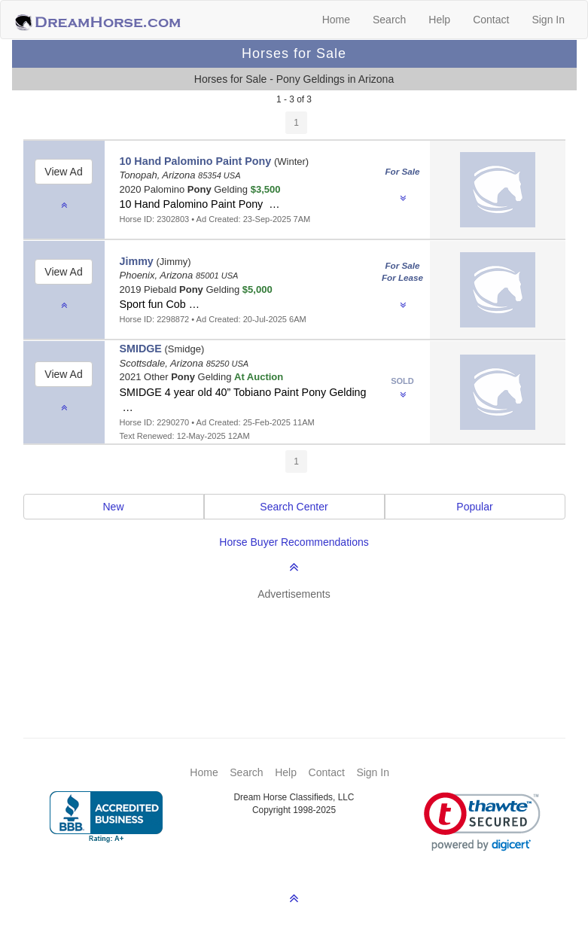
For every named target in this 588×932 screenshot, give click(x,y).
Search (389, 20)
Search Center (294, 507)
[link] (482, 821)
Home (336, 20)
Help (439, 20)
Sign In (548, 20)
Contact (491, 20)
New (112, 507)
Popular (474, 507)
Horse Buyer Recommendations (293, 542)
